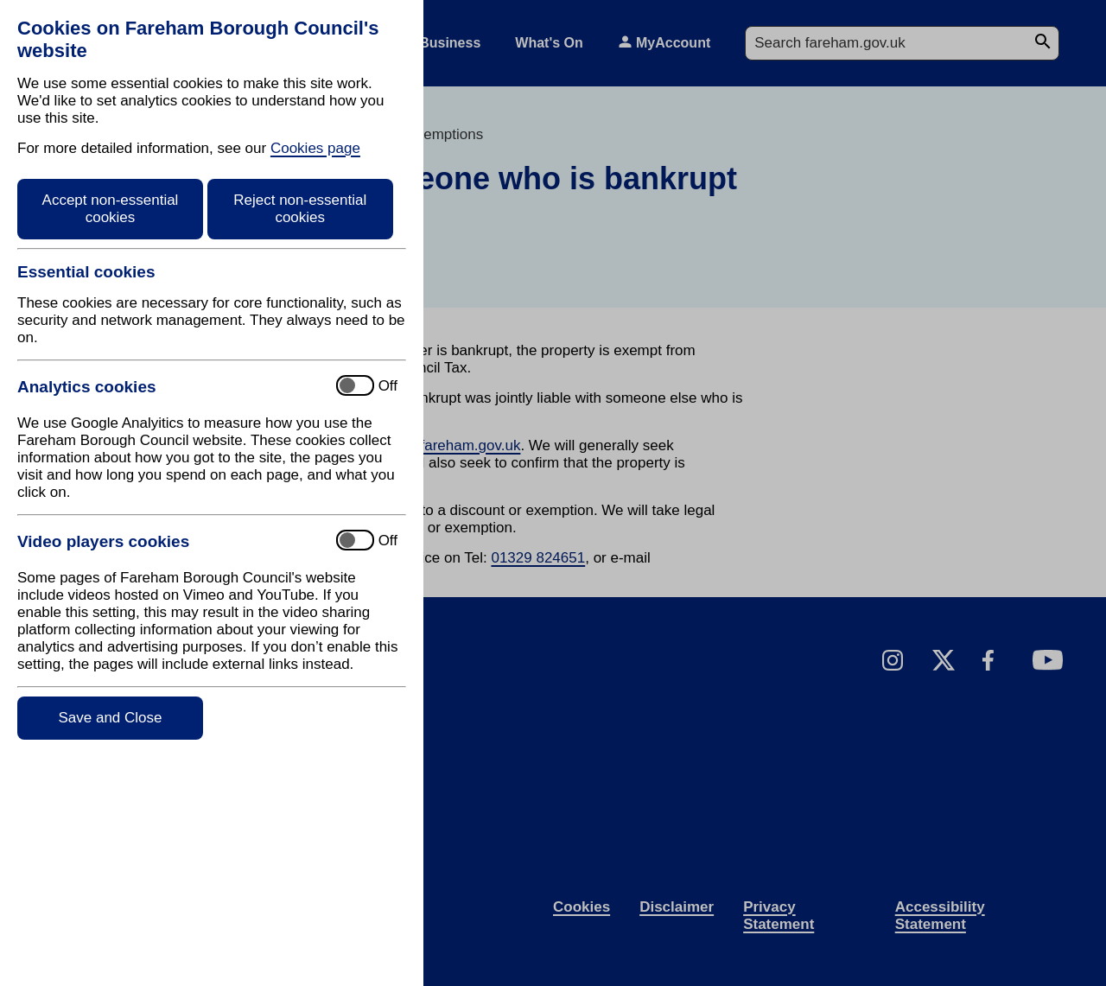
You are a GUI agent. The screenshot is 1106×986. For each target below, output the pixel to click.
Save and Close (110, 717)
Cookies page (315, 148)
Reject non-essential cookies (299, 209)
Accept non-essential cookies (110, 209)
